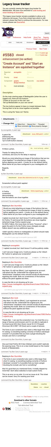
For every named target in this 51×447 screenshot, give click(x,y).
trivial (15, 77)
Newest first (31, 124)
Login (9, 37)
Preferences (17, 37)
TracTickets (28, 397)
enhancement (11, 59)
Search (45, 45)
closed (20, 54)
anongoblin (17, 72)
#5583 (8, 55)
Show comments (23, 126)
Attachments (10, 119)
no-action (25, 59)
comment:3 (5, 241)
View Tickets (43, 42)
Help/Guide (27, 37)
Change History (12, 123)
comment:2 (5, 201)
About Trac (37, 37)
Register (46, 37)
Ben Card (14, 298)
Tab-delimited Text (25, 405)
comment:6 (5, 339)
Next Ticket (43, 49)
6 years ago (44, 53)
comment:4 (5, 258)
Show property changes (39, 126)
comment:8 (5, 380)
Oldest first (21, 124)
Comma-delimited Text (32, 403)
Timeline (19, 42)
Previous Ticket (31, 49)
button (42, 81)
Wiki (10, 42)
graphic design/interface (19, 82)
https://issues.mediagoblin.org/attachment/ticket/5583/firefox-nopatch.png (26, 285)
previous (30, 237)
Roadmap (30, 42)
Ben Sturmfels (16, 206)
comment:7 (5, 352)
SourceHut (21, 22)
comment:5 (5, 293)
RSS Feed (15, 403)
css (38, 81)
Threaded (41, 124)
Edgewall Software (23, 410)
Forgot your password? (41, 39)
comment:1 (5, 144)
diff (35, 237)
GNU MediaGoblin (35, 412)
